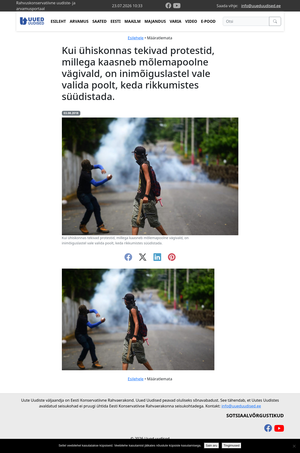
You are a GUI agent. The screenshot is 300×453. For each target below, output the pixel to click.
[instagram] (171, 258)
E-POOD (208, 21)
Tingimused (232, 445)
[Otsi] (246, 21)
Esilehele (136, 38)
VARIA (175, 21)
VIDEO (191, 21)
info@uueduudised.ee (261, 5)
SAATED (99, 21)
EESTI (116, 21)
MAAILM (132, 21)
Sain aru (211, 445)
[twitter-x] (142, 258)
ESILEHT (58, 21)
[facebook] (169, 6)
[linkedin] (157, 258)
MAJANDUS (155, 21)
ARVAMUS (79, 21)
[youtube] (176, 6)
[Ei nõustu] (294, 446)
